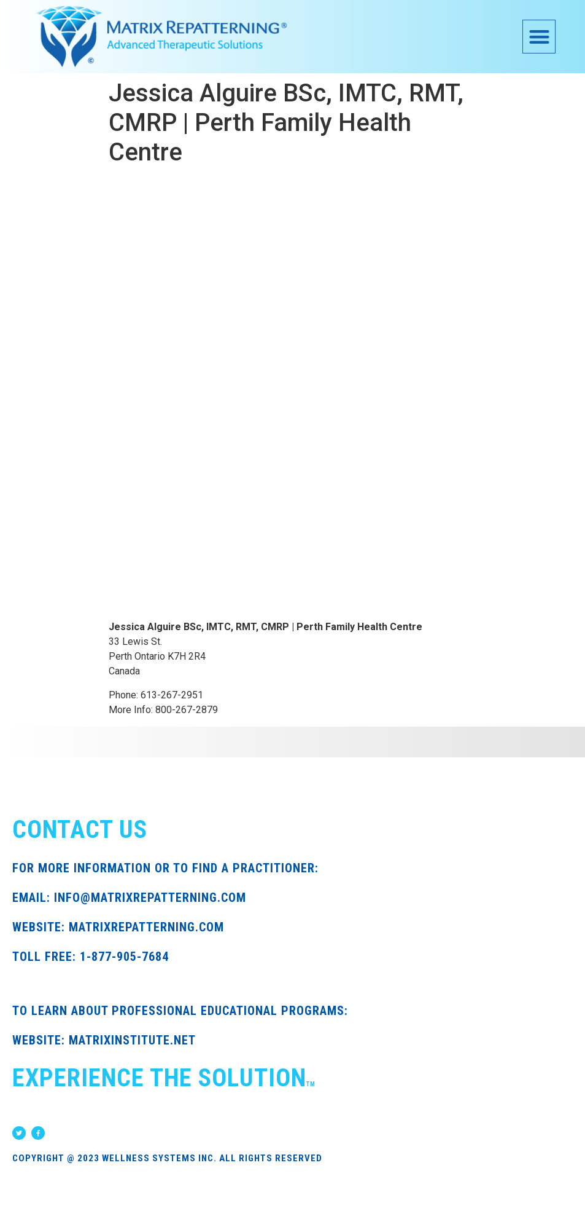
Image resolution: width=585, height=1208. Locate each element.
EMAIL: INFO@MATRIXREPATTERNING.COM (129, 897)
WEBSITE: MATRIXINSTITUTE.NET (104, 1040)
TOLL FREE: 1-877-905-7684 (90, 956)
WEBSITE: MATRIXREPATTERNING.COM (118, 927)
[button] (539, 36)
